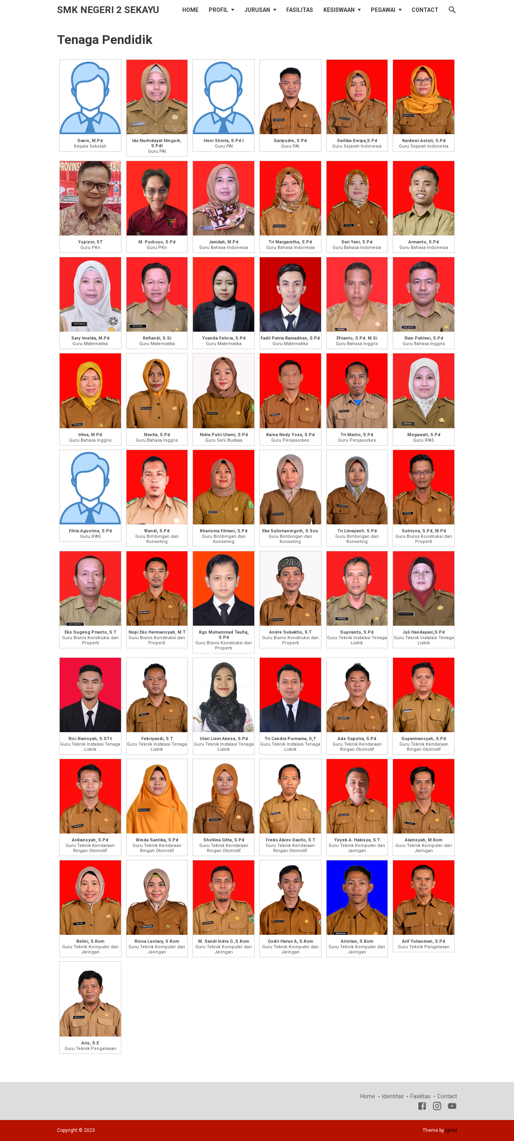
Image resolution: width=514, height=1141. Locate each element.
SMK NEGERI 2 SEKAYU (108, 9)
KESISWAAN (339, 10)
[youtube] (452, 1107)
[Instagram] (437, 1107)
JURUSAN (257, 10)
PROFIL (218, 10)
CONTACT (425, 10)
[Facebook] (422, 1107)
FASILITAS (299, 10)
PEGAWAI (383, 10)
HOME (190, 10)
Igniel (451, 1130)
